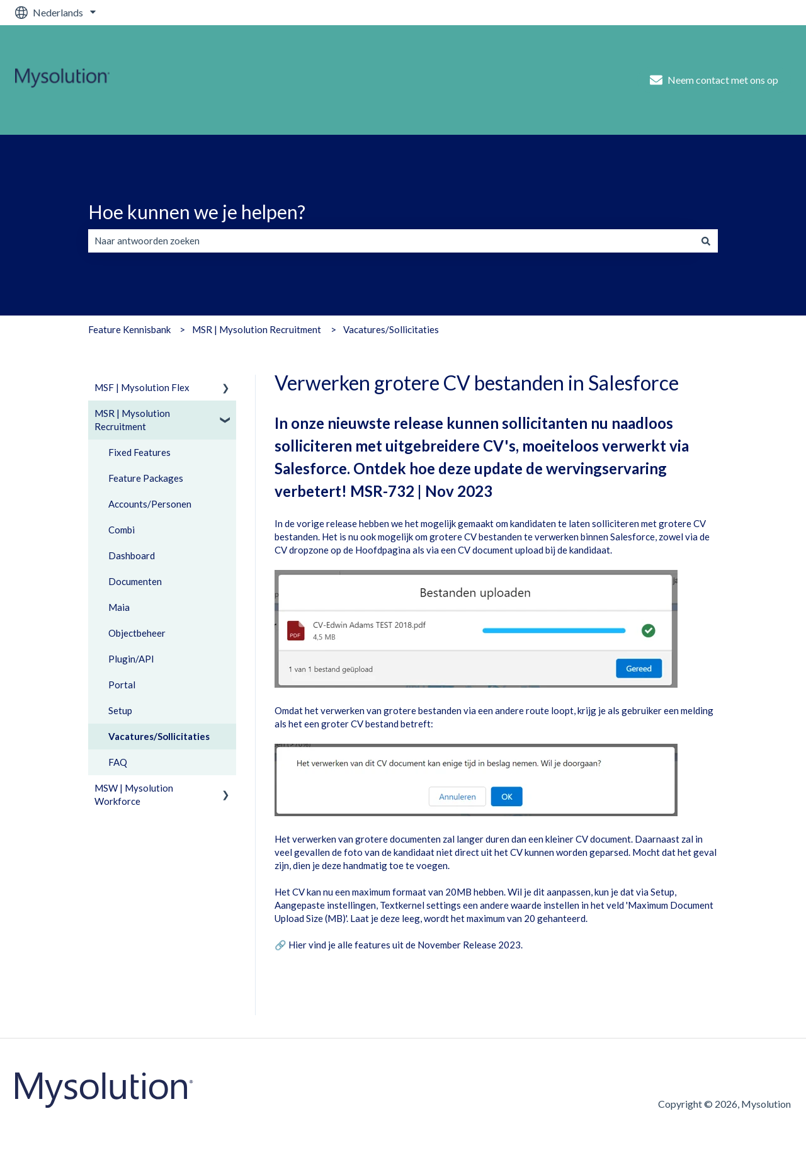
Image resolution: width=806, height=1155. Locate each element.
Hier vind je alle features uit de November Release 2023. (405, 944)
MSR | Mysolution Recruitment (256, 329)
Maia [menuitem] (119, 607)
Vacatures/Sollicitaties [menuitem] (159, 736)
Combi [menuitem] (121, 529)
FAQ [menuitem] (117, 762)
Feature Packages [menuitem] (145, 478)
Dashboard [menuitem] (131, 555)
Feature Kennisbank (129, 329)
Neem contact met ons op (714, 80)
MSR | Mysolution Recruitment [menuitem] (132, 419)
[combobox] (391, 241)
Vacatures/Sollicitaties (391, 329)
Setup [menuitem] (120, 710)
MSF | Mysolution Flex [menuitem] (142, 387)
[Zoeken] (706, 241)
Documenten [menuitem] (135, 581)
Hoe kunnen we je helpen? (196, 211)
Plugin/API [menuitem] (131, 658)
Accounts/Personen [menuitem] (149, 503)
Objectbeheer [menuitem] (137, 633)
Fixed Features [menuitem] (139, 452)
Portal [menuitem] (121, 684)
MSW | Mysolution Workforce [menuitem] (133, 794)
